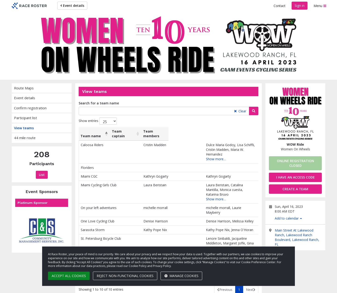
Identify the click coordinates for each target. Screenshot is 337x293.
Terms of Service (288, 287)
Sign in (299, 5)
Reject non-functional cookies (125, 276)
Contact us (315, 287)
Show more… (166, 154)
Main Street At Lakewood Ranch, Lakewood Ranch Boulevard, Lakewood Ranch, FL (297, 237)
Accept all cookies (69, 276)
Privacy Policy (259, 287)
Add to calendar (288, 218)
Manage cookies (181, 276)
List (42, 174)
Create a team (295, 189)
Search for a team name (99, 103)
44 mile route (25, 137)
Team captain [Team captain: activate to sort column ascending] (130, 133)
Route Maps (24, 88)
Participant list (25, 117)
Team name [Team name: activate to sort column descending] (91, 136)
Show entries (98, 121)
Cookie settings (231, 287)
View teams (24, 128)
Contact (280, 6)
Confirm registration (30, 108)
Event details (72, 5)
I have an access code (295, 177)
